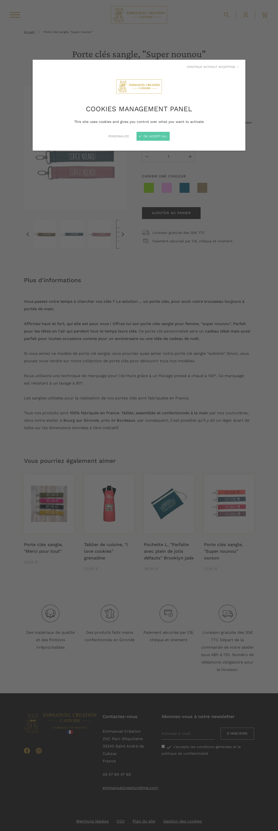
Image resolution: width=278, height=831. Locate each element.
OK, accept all (153, 136)
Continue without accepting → (213, 67)
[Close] (139, 415)
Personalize (118, 136)
